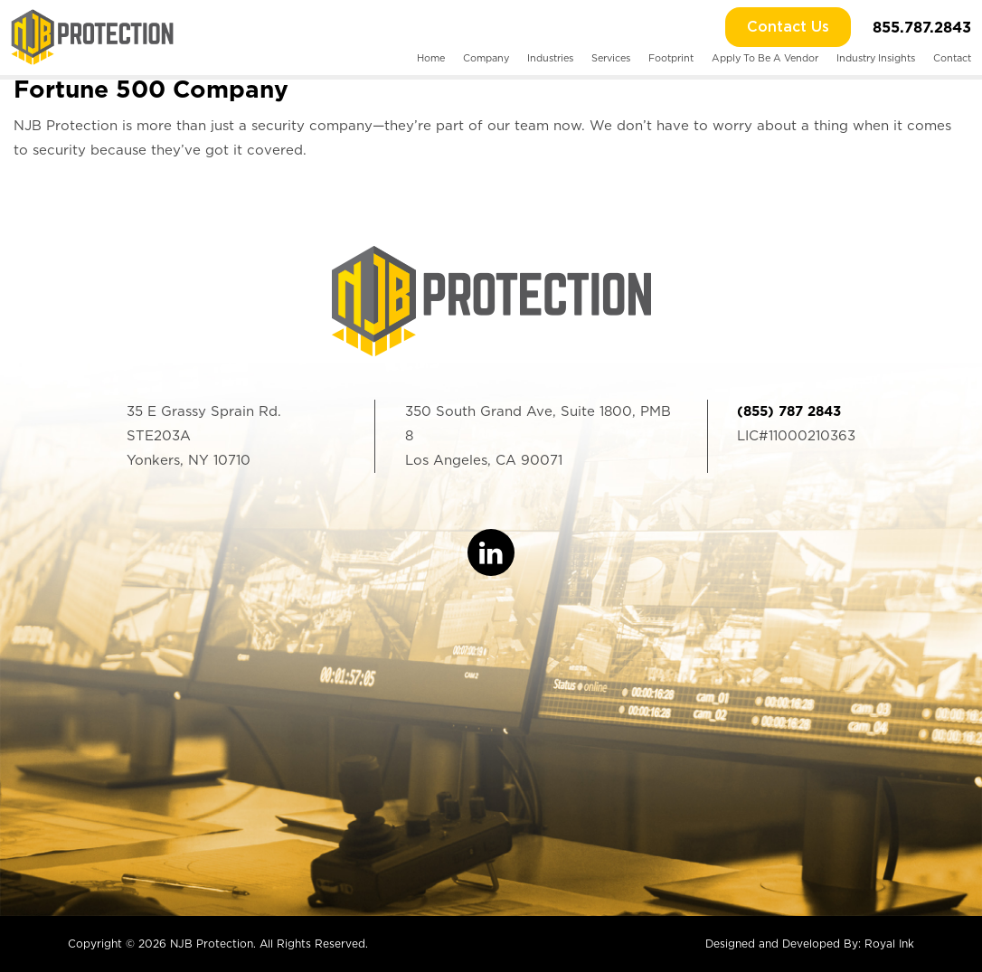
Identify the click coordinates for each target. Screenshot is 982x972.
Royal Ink (889, 943)
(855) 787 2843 (789, 411)
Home (431, 58)
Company (486, 58)
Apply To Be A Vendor (765, 58)
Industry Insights (875, 58)
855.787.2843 (922, 27)
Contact (952, 58)
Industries (550, 58)
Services (610, 58)
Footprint (671, 58)
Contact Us (788, 27)
